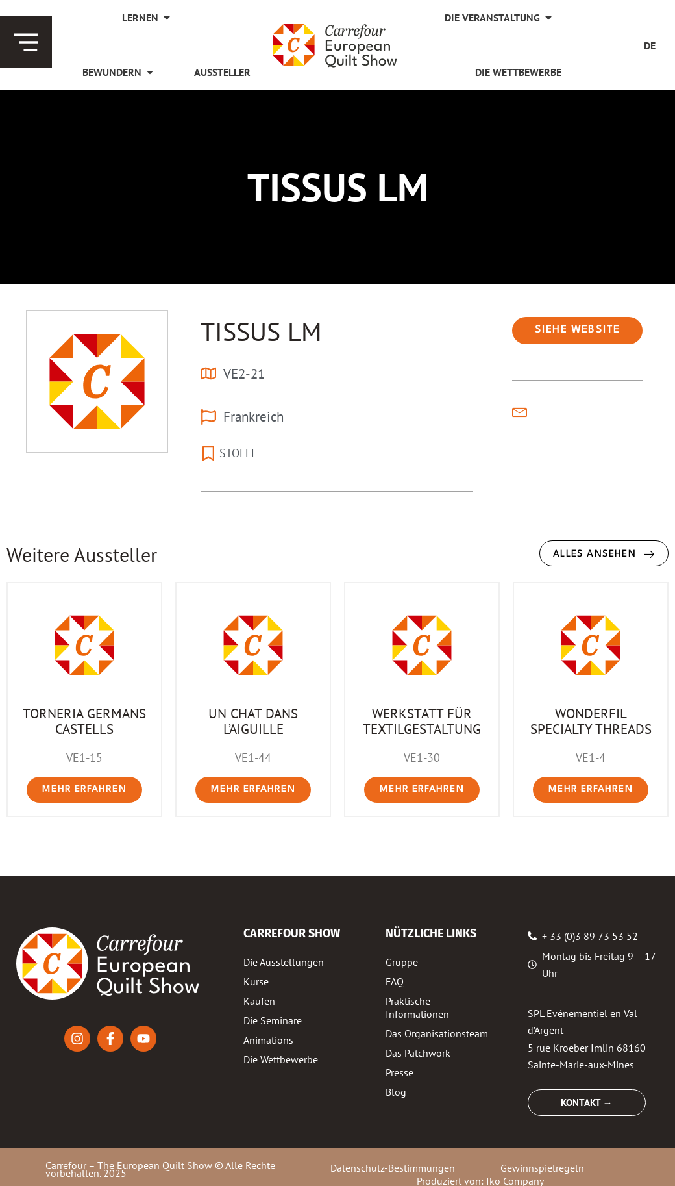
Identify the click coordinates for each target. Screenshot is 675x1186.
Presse (399, 1072)
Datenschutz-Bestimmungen (392, 1167)
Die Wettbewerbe (280, 1059)
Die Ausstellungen (283, 961)
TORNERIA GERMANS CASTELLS (84, 721)
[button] (577, 330)
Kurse (256, 981)
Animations (268, 1039)
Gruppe (402, 961)
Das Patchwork (418, 1052)
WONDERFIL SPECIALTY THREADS (591, 721)
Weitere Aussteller (81, 554)
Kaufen (259, 1000)
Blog (396, 1091)
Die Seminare (272, 1020)
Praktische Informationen (417, 1007)
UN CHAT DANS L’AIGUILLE (253, 721)
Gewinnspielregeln (542, 1167)
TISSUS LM (261, 331)
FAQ (395, 981)
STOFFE (238, 453)
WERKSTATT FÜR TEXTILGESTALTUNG (422, 721)
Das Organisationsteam (437, 1033)
